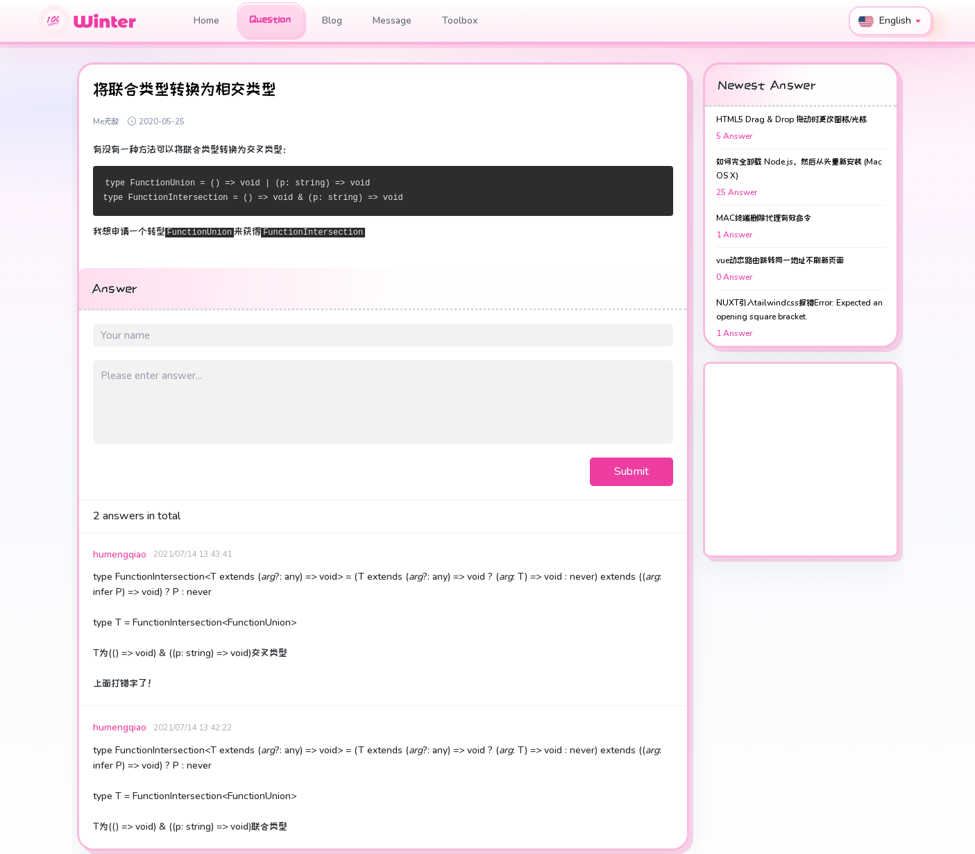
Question (270, 19)
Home (206, 20)
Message (392, 20)
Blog (332, 20)
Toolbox (459, 20)
